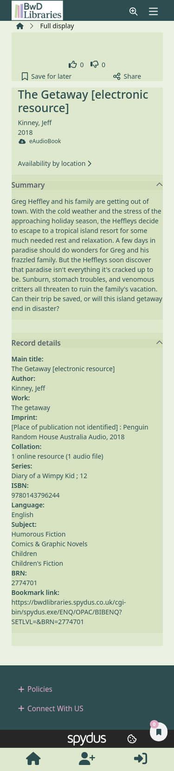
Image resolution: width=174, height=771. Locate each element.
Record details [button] (87, 343)
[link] (76, 64)
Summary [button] (87, 185)
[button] (133, 11)
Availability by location (54, 163)
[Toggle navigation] (153, 11)
